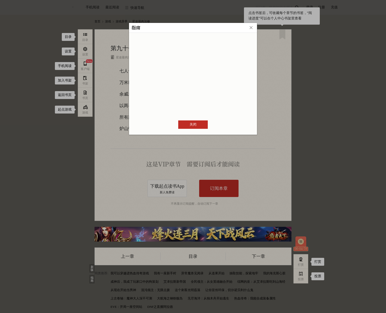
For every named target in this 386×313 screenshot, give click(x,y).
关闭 (193, 124)
